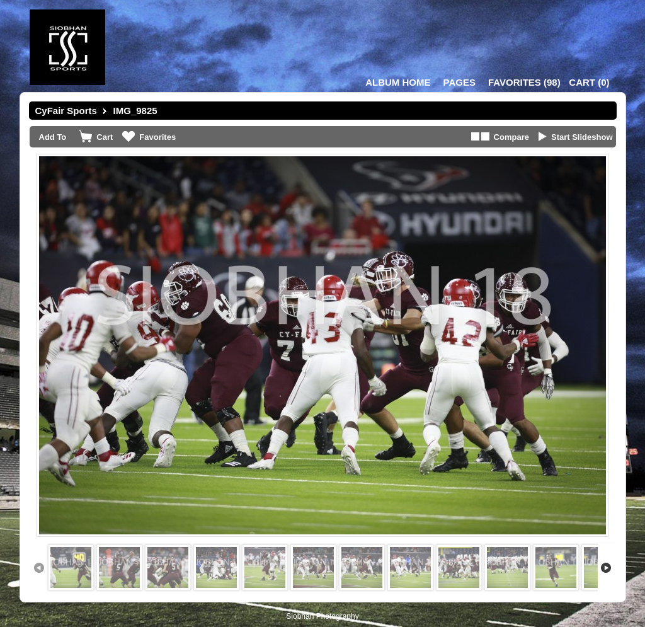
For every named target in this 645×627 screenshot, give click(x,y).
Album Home (397, 82)
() (524, 82)
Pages (459, 82)
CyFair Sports (66, 110)
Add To (53, 137)
